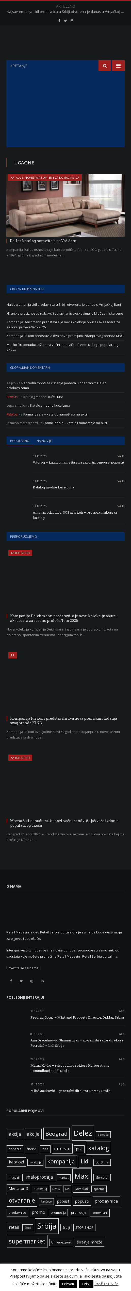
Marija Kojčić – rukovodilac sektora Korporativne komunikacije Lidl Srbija (69, 1081)
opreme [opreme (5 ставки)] (99, 1201)
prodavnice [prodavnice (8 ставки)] (17, 1225)
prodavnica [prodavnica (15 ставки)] (106, 1214)
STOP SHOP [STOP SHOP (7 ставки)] (84, 1240)
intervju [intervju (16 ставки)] (62, 1161)
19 (121, 469)
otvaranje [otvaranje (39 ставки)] (22, 1213)
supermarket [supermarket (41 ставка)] (27, 1254)
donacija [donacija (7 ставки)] (15, 1162)
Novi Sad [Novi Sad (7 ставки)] (81, 1201)
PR (12, 668)
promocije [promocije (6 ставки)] (78, 1225)
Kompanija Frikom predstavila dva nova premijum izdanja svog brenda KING (65, 348)
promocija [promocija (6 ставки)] (58, 1225)
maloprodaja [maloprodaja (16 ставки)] (39, 1190)
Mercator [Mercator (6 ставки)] (102, 1190)
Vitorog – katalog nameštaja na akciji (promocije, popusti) (78, 475)
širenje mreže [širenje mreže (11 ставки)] (89, 1254)
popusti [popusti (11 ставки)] (82, 1213)
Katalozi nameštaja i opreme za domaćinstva (45, 190)
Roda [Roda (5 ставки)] (27, 1240)
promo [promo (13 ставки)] (38, 1225)
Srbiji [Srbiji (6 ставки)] (66, 1240)
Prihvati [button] (68, 1284)
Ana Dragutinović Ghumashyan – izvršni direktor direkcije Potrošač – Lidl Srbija (77, 1056)
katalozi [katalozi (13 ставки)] (16, 1174)
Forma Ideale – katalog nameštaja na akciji (55, 427)
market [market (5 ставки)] (64, 1190)
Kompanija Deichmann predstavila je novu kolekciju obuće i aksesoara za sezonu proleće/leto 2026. (64, 631)
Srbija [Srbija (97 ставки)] (47, 1239)
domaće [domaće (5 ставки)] (103, 1147)
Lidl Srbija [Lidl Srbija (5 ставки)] (102, 1175)
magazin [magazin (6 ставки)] (15, 1190)
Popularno (19, 453)
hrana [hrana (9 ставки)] (31, 1161)
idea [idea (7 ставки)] (45, 1162)
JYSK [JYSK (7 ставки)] (79, 1162)
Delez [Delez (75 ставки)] (83, 1145)
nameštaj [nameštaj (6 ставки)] (40, 1201)
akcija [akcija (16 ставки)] (15, 1147)
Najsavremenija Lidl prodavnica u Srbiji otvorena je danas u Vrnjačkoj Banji (66, 11)
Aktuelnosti (20, 565)
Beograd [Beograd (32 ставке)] (56, 1146)
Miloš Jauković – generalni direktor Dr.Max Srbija (70, 1103)
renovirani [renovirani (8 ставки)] (100, 1225)
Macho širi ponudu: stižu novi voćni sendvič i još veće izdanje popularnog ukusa (64, 835)
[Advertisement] (65, 122)
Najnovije (44, 453)
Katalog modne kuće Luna (43, 409)
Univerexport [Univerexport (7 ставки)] (61, 1255)
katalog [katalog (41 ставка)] (98, 1161)
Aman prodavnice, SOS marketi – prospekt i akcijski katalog (75, 528)
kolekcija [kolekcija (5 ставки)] (35, 1175)
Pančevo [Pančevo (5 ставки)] (46, 1214)
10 (121, 518)
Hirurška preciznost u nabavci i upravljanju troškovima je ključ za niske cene (65, 326)
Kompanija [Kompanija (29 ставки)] (61, 1174)
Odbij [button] (86, 1284)
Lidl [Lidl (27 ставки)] (85, 1174)
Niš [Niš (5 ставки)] (67, 1201)
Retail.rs (12, 409)
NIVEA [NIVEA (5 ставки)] (56, 1201)
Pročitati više (106, 1283)
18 (121, 494)
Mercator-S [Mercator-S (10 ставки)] (18, 1201)
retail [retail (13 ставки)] (14, 1240)
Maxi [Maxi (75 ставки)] (82, 1188)
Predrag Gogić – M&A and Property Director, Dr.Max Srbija (77, 1030)
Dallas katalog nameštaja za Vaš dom (43, 253)
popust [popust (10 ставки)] (63, 1213)
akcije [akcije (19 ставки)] (33, 1146)
